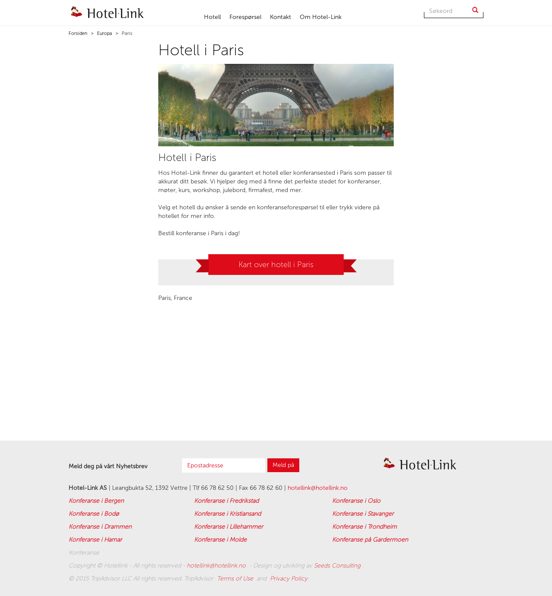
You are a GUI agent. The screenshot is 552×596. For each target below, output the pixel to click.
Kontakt (280, 17)
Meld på (283, 465)
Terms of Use (236, 578)
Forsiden (78, 33)
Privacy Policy (289, 578)
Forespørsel (245, 17)
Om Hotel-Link (321, 17)
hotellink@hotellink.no (318, 488)
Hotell (212, 17)
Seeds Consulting (338, 565)
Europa (104, 33)
